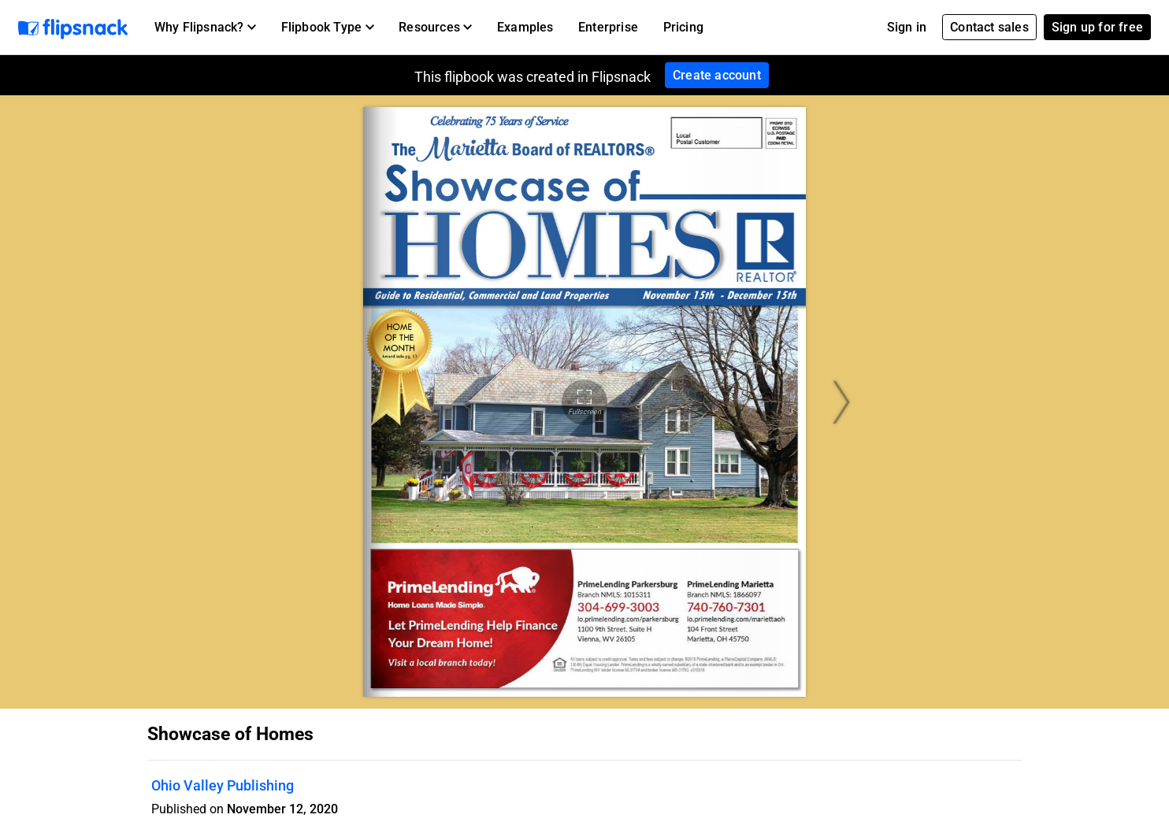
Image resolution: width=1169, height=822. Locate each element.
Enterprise (608, 27)
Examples (525, 27)
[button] (205, 27)
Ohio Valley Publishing (222, 785)
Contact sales (989, 27)
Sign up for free (1097, 27)
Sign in (906, 27)
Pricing (683, 27)
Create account (717, 75)
